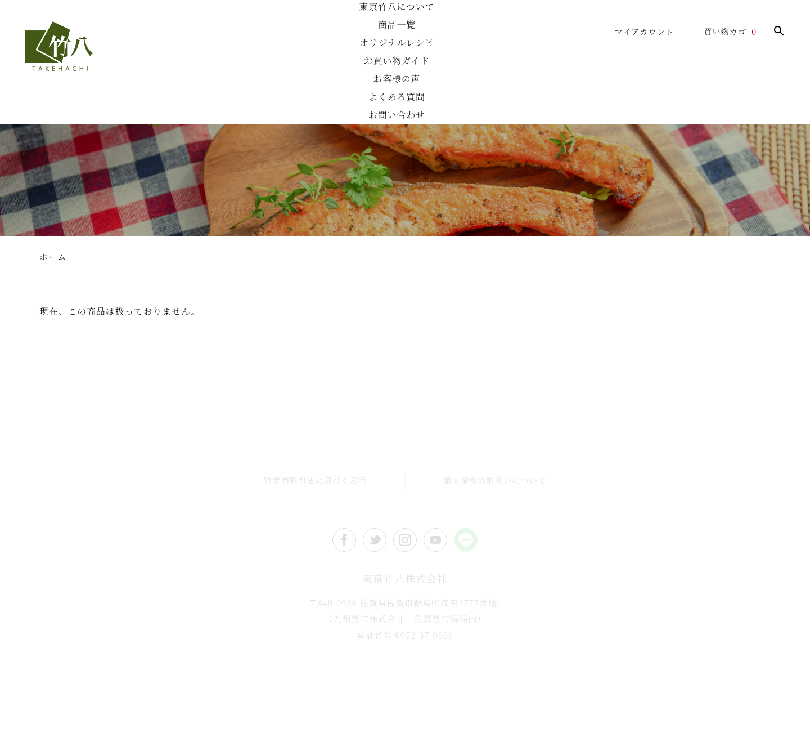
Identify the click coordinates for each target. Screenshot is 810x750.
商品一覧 (261, 104)
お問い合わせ (740, 104)
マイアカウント (644, 31)
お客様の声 (548, 104)
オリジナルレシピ (357, 104)
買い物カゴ (725, 31)
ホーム (70, 104)
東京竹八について (166, 104)
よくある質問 (644, 104)
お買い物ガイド (452, 104)
